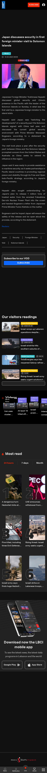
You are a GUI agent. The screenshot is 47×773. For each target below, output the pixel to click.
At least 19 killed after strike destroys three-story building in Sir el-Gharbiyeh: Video (23, 413)
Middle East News (28, 356)
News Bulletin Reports (29, 323)
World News (7, 400)
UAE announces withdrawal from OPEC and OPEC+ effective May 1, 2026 (33, 504)
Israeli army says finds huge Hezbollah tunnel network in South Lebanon (11, 585)
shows (34, 769)
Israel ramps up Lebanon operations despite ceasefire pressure (32, 331)
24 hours (9, 463)
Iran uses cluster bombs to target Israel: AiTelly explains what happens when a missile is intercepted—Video (9, 413)
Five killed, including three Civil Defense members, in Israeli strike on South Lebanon (11, 544)
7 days (24, 463)
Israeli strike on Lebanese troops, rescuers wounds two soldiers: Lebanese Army (33, 585)
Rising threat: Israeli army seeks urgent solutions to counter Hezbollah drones (33, 378)
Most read (13, 454)
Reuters (6, 227)
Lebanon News (27, 340)
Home (5, 770)
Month (39, 463)
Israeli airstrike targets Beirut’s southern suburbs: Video (34, 412)
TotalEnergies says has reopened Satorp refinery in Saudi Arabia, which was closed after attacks (32, 362)
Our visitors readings (19, 317)
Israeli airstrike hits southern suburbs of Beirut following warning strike (32, 348)
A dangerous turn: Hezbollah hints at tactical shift (10, 504)
